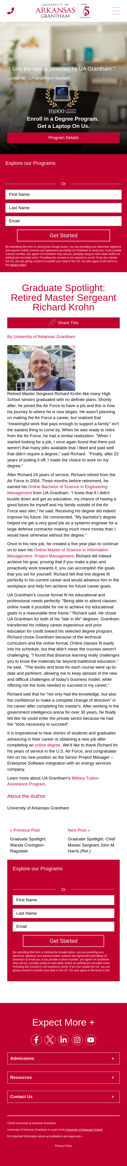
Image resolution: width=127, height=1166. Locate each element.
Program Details (63, 137)
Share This (63, 322)
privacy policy (18, 264)
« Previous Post (25, 830)
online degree (47, 745)
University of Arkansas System (84, 1129)
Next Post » (79, 830)
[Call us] (10, 10)
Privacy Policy (63, 1145)
